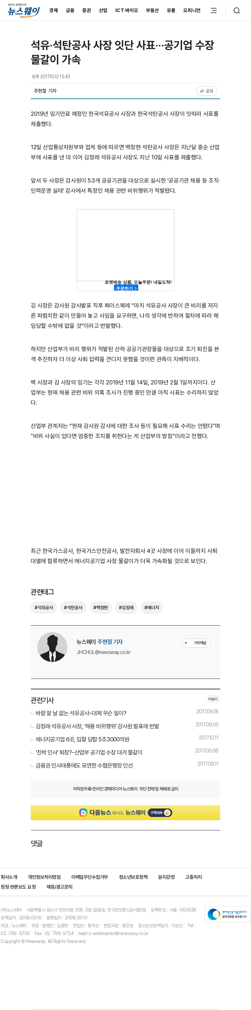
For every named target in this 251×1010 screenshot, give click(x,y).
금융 (70, 10)
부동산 (152, 10)
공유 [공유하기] (207, 91)
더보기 (212, 699)
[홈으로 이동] (24, 10)
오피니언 (192, 10)
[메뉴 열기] (213, 10)
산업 (103, 10)
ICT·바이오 (126, 10)
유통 (171, 10)
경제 (53, 10)
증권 (86, 10)
